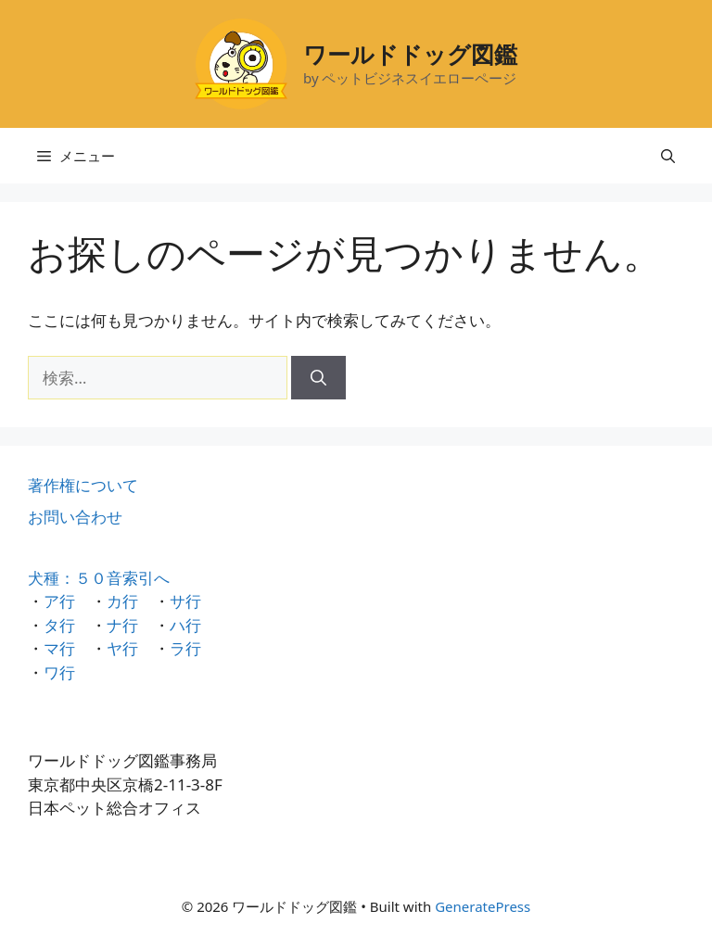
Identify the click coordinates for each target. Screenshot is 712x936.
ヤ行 (122, 648)
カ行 (122, 601)
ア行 (59, 601)
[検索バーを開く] (667, 155)
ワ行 (59, 672)
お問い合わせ (75, 516)
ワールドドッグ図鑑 (410, 54)
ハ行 (185, 625)
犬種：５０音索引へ (99, 577)
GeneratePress (482, 906)
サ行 (185, 601)
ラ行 (185, 648)
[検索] (318, 378)
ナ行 (122, 625)
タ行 (59, 625)
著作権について (83, 485)
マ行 (59, 648)
